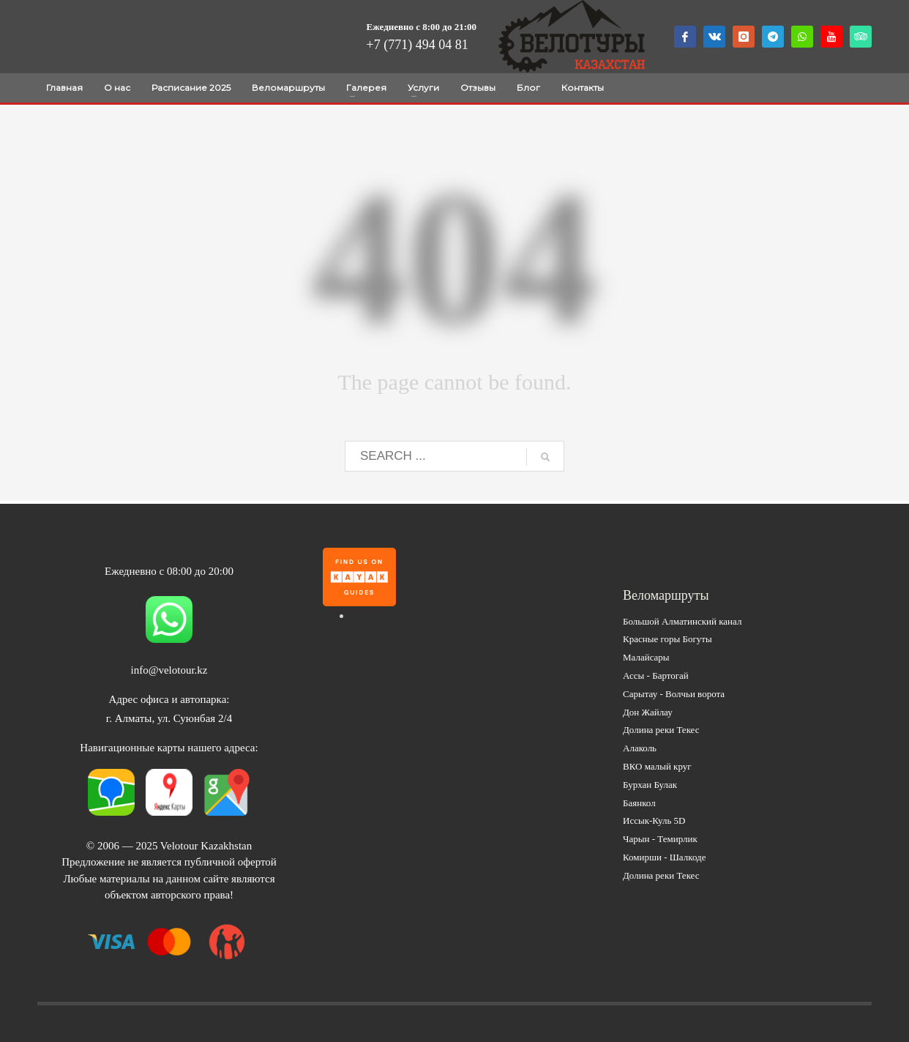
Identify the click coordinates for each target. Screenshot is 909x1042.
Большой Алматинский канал (682, 621)
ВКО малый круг (657, 766)
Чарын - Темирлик (660, 838)
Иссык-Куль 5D (654, 820)
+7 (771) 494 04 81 (417, 44)
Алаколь (639, 748)
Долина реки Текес (661, 729)
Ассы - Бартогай (656, 675)
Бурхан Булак (650, 784)
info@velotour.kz (168, 670)
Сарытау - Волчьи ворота (674, 693)
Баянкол (639, 802)
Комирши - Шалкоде (664, 857)
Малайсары (646, 657)
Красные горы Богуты (667, 638)
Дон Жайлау (648, 712)
